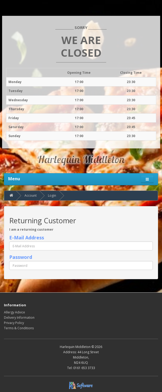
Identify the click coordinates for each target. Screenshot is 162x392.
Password (20, 257)
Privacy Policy (14, 323)
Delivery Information (19, 317)
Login (52, 195)
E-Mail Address (26, 237)
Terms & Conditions (19, 328)
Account (30, 195)
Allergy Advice (14, 312)
